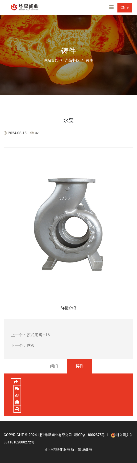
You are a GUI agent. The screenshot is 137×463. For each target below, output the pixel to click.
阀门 (54, 366)
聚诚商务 (85, 449)
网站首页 (51, 60)
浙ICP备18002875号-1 (91, 435)
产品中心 (72, 60)
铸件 (89, 60)
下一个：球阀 (22, 345)
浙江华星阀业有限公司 (55, 435)
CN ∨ (124, 7)
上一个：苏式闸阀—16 (30, 335)
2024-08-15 (15, 133)
